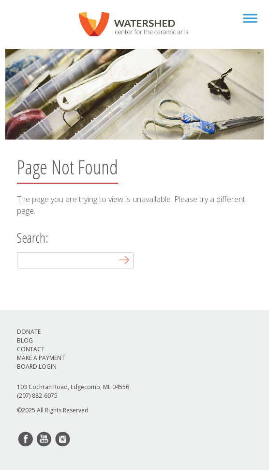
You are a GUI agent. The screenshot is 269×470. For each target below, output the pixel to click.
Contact (31, 349)
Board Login (37, 366)
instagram (63, 439)
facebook (26, 439)
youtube (44, 439)
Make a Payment (41, 358)
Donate (29, 332)
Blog (25, 340)
